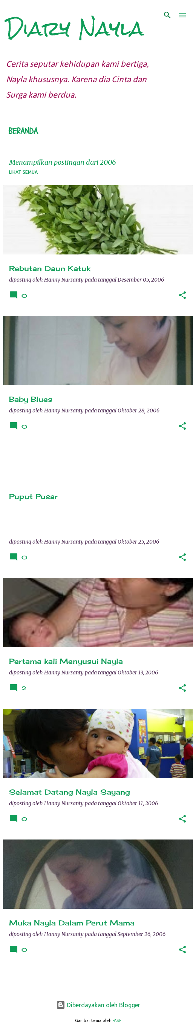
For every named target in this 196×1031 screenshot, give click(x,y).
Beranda (23, 131)
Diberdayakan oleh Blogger (98, 1005)
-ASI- (117, 1020)
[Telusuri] (167, 15)
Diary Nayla (75, 28)
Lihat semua (23, 172)
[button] (182, 296)
